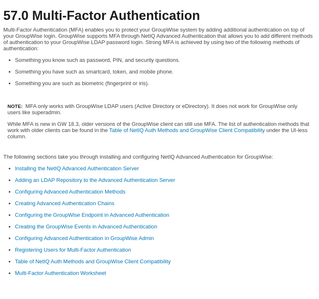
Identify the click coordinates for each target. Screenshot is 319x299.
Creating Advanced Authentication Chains (64, 203)
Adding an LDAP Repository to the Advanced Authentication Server (95, 180)
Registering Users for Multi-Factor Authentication (73, 250)
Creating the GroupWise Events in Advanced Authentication (86, 226)
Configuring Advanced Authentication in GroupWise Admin (84, 238)
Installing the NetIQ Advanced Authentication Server (77, 168)
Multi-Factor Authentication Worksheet (60, 273)
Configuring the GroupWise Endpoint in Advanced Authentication (92, 215)
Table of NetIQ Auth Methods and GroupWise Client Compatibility (187, 130)
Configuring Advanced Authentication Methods (70, 192)
